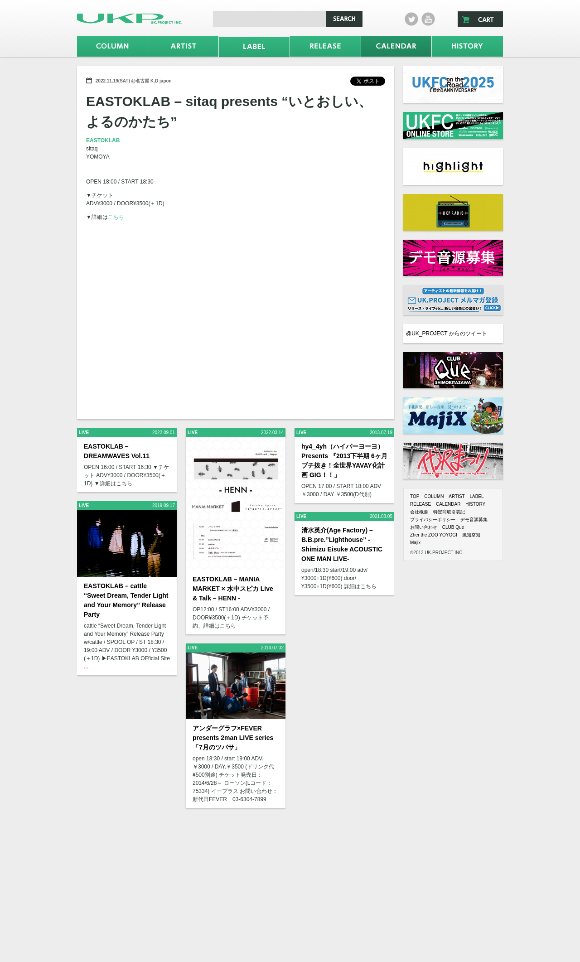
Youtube (428, 19)
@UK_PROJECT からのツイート (446, 333)
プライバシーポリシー (432, 519)
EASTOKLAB (103, 140)
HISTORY (475, 504)
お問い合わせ (423, 527)
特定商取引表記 (449, 511)
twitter (411, 19)
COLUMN (434, 496)
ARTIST (456, 496)
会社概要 (419, 511)
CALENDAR (448, 504)
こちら (116, 217)
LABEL (476, 496)
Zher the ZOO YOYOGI (433, 534)
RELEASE (420, 504)
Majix (415, 542)
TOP (414, 496)
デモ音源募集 (474, 519)
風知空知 (471, 534)
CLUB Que (453, 527)
